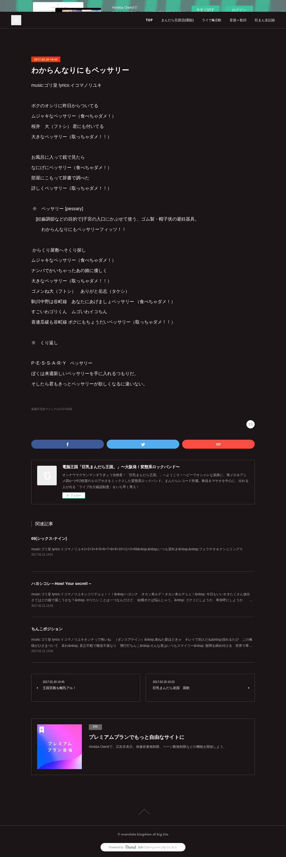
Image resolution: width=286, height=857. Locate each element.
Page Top (143, 812)
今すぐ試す (205, 10)
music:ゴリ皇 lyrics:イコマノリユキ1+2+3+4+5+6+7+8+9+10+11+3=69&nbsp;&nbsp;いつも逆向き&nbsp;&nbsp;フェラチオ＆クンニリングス (137, 549)
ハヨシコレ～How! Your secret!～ (61, 583)
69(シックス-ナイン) (49, 538)
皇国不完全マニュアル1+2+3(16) (51, 409)
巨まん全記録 (265, 20)
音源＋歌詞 (238, 20)
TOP (149, 20)
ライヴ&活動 (211, 20)
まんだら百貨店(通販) (177, 20)
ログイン (239, 10)
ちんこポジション (47, 629)
